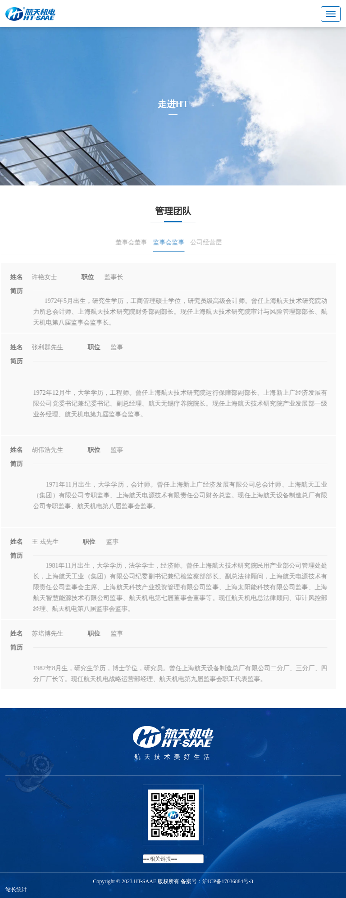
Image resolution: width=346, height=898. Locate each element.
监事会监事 (166, 242)
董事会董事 (128, 242)
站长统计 (16, 889)
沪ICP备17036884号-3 (227, 881)
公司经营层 (203, 242)
